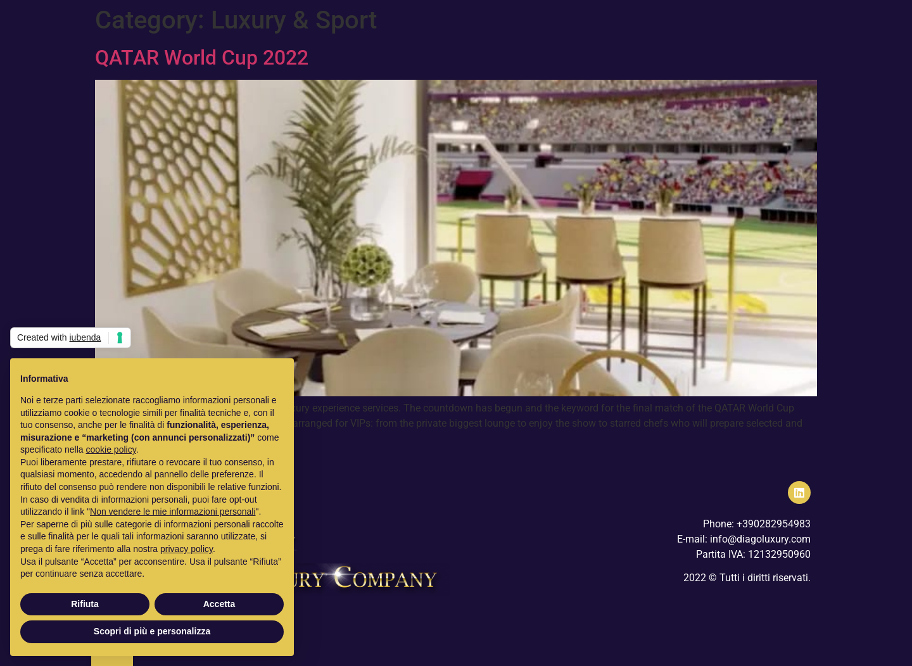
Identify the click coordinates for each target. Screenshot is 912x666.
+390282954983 (774, 524)
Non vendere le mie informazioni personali (172, 511)
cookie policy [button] (111, 449)
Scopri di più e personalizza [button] (152, 631)
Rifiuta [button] (85, 604)
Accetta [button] (219, 604)
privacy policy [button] (186, 549)
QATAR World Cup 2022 (201, 58)
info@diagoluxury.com (760, 539)
